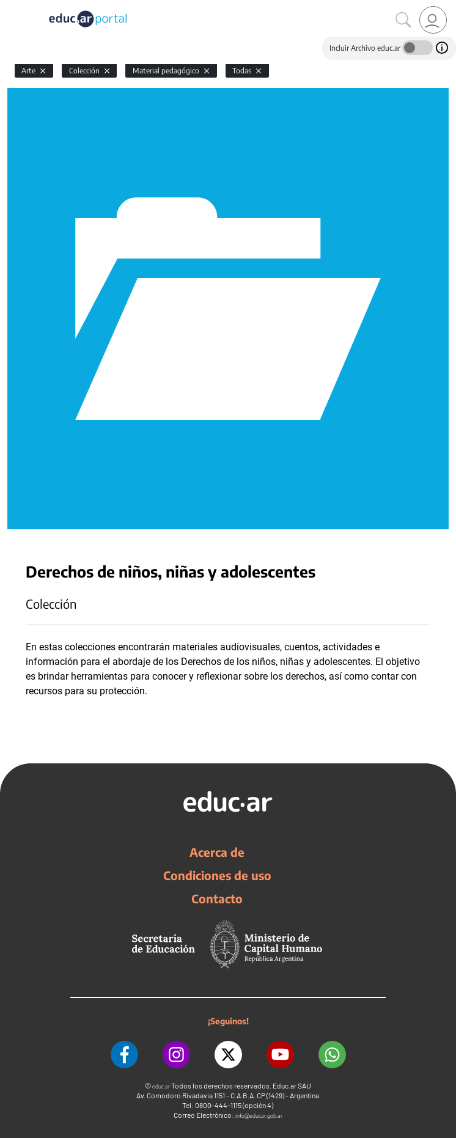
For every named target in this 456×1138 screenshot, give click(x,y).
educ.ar (161, 1086)
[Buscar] (403, 20)
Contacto (217, 898)
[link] (433, 20)
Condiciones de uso (217, 875)
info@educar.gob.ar (258, 1115)
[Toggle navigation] (11, 7)
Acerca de (217, 852)
